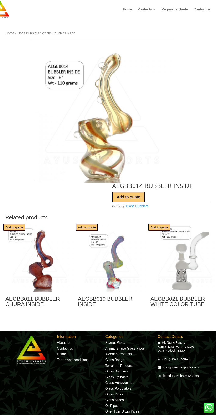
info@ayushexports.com (178, 367)
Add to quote (128, 197)
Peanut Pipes (115, 342)
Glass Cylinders (117, 377)
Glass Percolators (118, 388)
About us (63, 342)
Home (127, 9)
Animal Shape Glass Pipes (125, 348)
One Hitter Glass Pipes (122, 411)
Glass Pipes (114, 394)
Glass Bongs (114, 360)
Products (145, 9)
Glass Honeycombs (119, 382)
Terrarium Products (119, 365)
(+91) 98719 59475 (174, 359)
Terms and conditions (72, 360)
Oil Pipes (112, 406)
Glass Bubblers (28, 33)
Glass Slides (114, 400)
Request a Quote (174, 9)
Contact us (202, 9)
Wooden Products (118, 354)
